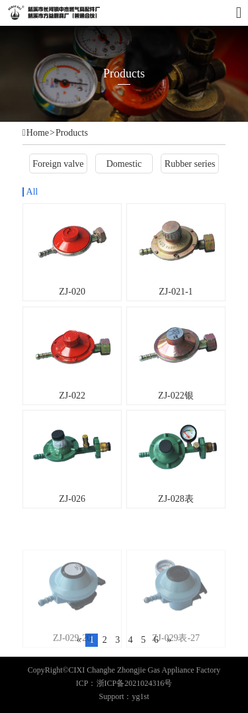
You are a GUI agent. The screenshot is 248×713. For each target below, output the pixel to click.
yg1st (140, 696)
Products (72, 133)
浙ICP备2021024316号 (135, 683)
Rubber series (190, 164)
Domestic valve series (124, 166)
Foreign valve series (57, 166)
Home (37, 133)
